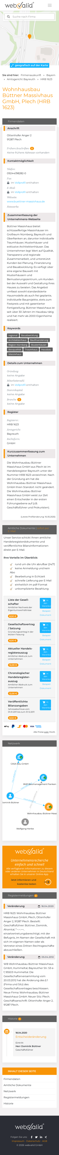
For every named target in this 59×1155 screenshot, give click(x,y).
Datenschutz (33, 1141)
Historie (8, 1103)
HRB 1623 (46, 79)
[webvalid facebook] (32, 1137)
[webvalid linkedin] (42, 1137)
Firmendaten (12, 1079)
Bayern (50, 75)
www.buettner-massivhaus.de (26, 201)
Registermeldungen (16, 1097)
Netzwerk (10, 1091)
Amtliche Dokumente (17, 1085)
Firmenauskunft (31, 75)
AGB (44, 1141)
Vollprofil (20, 182)
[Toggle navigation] (49, 5)
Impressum (18, 1141)
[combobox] (29, 16)
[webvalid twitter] (37, 1137)
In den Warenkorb (46, 603)
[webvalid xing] (46, 1137)
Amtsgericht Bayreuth (21, 79)
